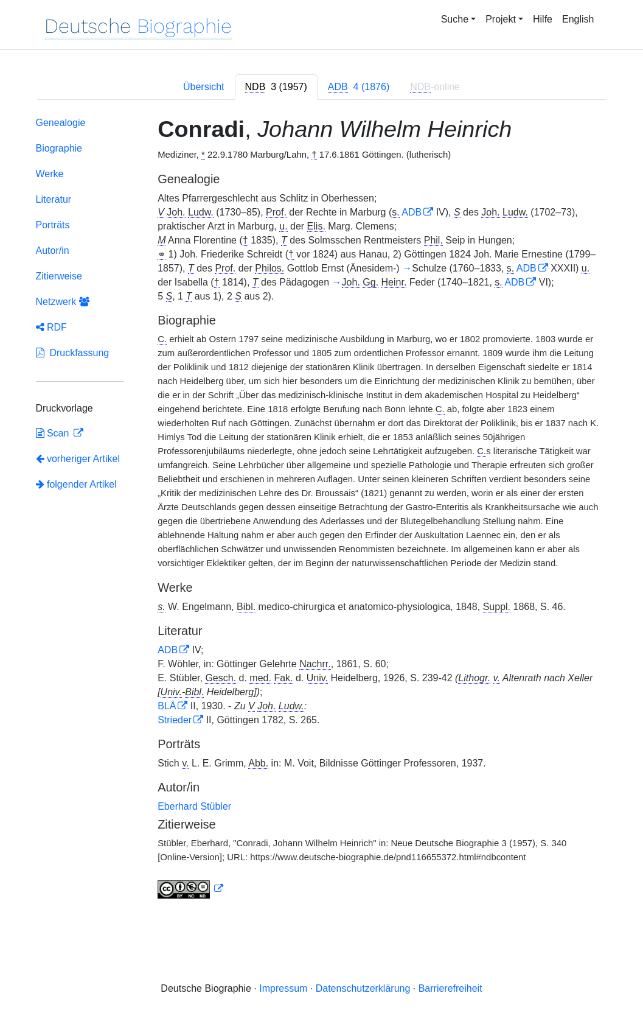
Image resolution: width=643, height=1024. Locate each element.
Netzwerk (62, 301)
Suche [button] (454, 19)
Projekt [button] (500, 19)
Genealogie (61, 122)
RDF (51, 327)
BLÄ (167, 706)
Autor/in (52, 250)
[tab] (276, 87)
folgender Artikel (76, 484)
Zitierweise (59, 276)
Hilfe (542, 19)
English (578, 19)
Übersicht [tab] (203, 87)
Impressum (283, 988)
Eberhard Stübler (194, 806)
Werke (50, 174)
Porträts (53, 225)
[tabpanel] (321, 510)
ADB (411, 212)
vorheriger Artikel (78, 459)
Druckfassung (72, 353)
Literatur (54, 199)
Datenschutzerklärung (363, 988)
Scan (54, 433)
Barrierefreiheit (450, 988)
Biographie (59, 148)
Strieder (175, 720)
